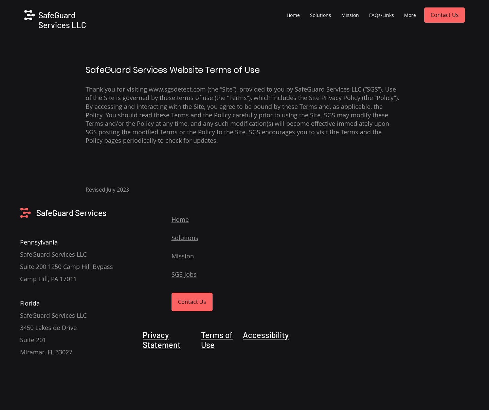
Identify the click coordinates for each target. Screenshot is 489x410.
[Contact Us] (444, 15)
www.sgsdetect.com (177, 89)
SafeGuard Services (71, 213)
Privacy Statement (162, 340)
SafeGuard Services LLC (62, 20)
